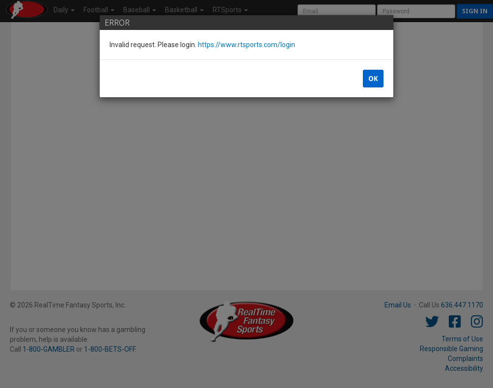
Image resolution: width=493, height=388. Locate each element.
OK (373, 79)
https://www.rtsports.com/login (246, 45)
